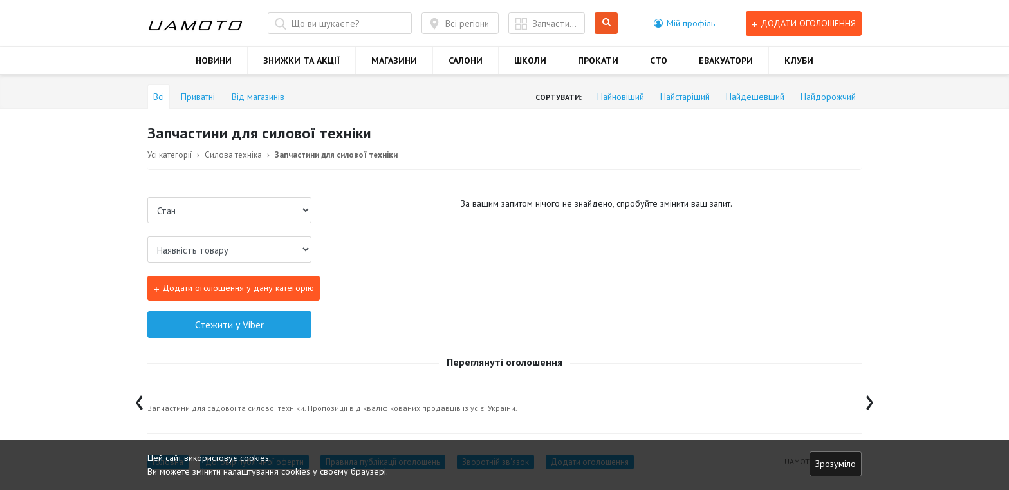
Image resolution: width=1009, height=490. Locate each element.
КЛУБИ (798, 60)
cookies (254, 458)
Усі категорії (169, 154)
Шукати (606, 23)
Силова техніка (233, 154)
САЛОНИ (466, 60)
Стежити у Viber (229, 324)
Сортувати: (558, 97)
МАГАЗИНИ (394, 60)
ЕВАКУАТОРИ (726, 60)
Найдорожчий (828, 96)
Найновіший (620, 96)
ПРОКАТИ (598, 60)
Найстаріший (685, 96)
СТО (658, 60)
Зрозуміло (835, 463)
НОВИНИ (214, 60)
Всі (158, 96)
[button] (684, 23)
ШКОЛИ (530, 60)
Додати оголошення (804, 23)
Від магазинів (258, 96)
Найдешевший (755, 96)
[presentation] (139, 399)
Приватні (198, 96)
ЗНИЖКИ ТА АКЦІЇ (301, 60)
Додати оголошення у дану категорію (233, 288)
